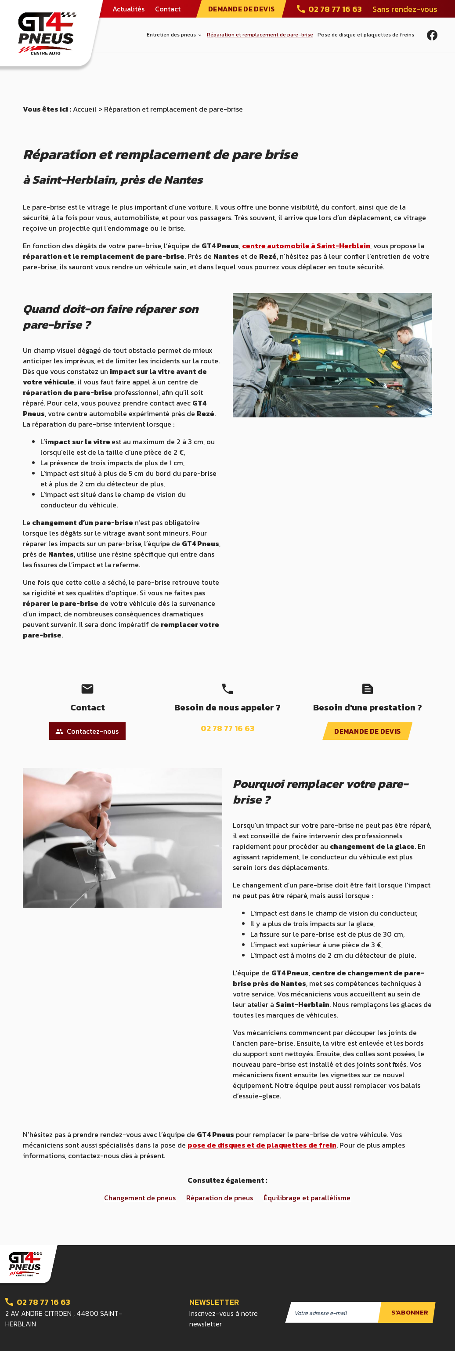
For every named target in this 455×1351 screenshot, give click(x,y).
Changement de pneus (140, 1160)
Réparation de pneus (219, 1160)
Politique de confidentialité (206, 1337)
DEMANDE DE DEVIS (241, 9)
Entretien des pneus (171, 35)
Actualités (128, 9)
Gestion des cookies (283, 1337)
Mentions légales (133, 1337)
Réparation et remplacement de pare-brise (260, 35)
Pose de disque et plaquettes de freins (366, 35)
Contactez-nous (87, 693)
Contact (168, 9)
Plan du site (83, 1337)
